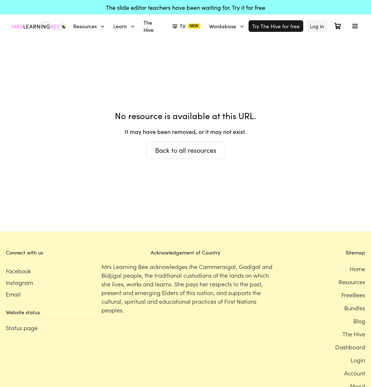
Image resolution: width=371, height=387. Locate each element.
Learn (124, 26)
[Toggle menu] (355, 26)
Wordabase (226, 26)
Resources (89, 26)
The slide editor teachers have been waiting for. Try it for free (185, 7)
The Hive (148, 26)
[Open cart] (337, 26)
